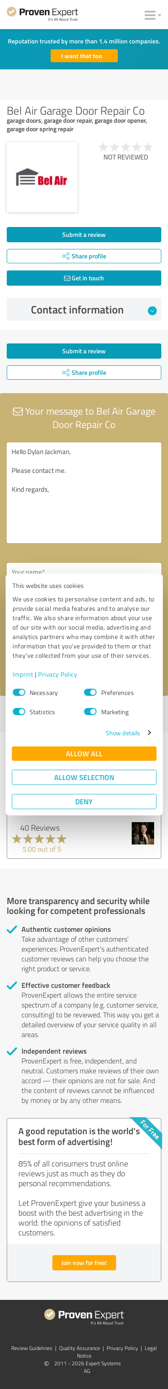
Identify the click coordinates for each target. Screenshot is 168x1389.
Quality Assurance (79, 1348)
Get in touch (84, 278)
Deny (84, 801)
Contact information (94, 309)
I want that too (81, 55)
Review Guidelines (31, 1348)
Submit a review (84, 234)
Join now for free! (84, 1262)
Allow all (84, 753)
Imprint (23, 674)
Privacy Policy (57, 674)
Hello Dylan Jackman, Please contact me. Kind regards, (84, 492)
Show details (123, 733)
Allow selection (84, 777)
